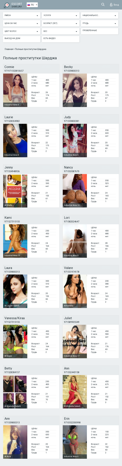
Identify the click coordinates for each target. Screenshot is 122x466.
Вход (114, 4)
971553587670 (71, 171)
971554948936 (12, 171)
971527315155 (12, 221)
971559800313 (71, 70)
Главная (9, 49)
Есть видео (50, 38)
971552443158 (71, 372)
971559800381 (71, 121)
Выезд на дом (12, 38)
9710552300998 (72, 422)
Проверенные (90, 30)
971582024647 (71, 221)
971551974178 (71, 271)
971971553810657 (14, 70)
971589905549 (71, 322)
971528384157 (12, 372)
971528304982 (12, 121)
